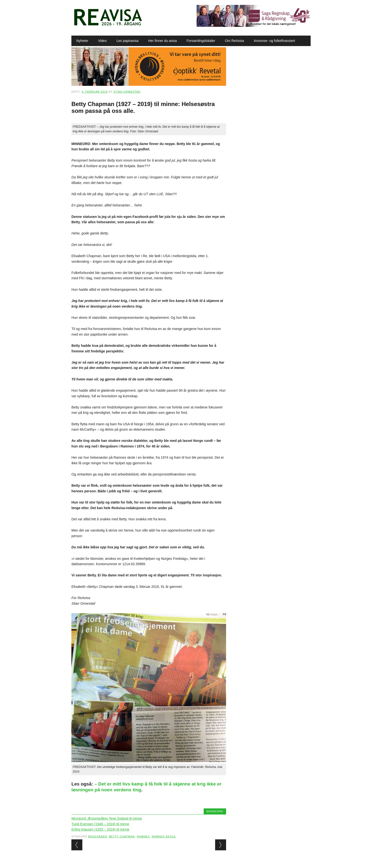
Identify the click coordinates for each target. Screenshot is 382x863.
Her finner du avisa (162, 41)
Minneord (215, 811)
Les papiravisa (127, 41)
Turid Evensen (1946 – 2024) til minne (100, 824)
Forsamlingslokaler (201, 41)
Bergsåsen (97, 836)
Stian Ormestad (127, 91)
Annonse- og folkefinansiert (274, 41)
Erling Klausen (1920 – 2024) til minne (100, 829)
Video (102, 41)
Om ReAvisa (234, 41)
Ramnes (143, 836)
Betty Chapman (122, 836)
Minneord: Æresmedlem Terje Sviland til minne (106, 818)
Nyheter (82, 41)
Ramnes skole (164, 836)
